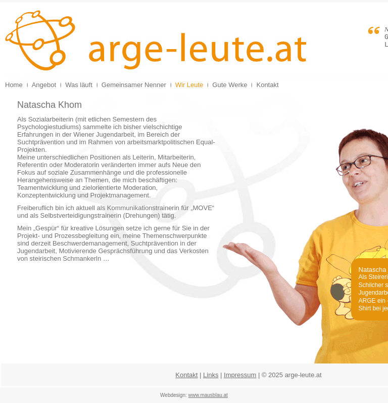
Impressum (240, 375)
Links (210, 375)
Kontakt (186, 375)
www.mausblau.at (208, 395)
